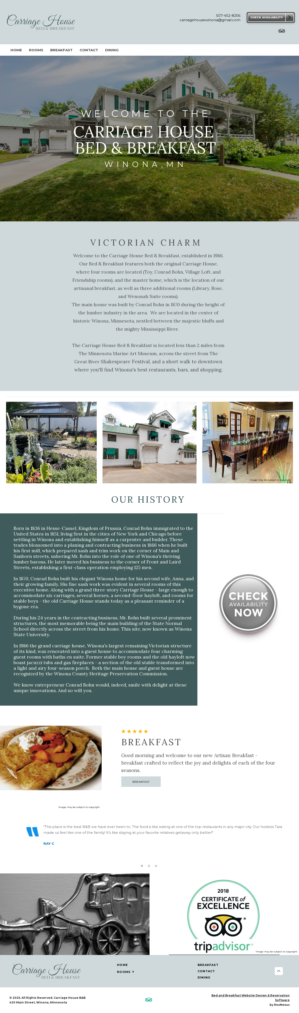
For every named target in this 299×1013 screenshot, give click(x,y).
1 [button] (141, 865)
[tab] (141, 865)
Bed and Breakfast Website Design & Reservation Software (250, 998)
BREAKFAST (141, 781)
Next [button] (283, 844)
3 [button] (155, 865)
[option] (149, 840)
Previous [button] (14, 844)
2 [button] (148, 865)
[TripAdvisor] (281, 32)
